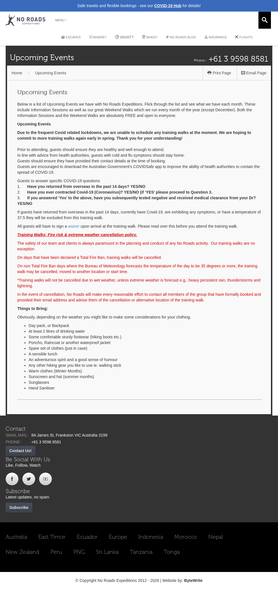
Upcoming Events (50, 73)
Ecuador (87, 536)
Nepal (215, 536)
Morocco (185, 536)
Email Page (253, 73)
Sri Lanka (107, 551)
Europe (118, 536)
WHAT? (124, 37)
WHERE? (98, 37)
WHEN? (150, 37)
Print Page (219, 73)
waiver (73, 226)
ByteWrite (193, 580)
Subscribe (19, 507)
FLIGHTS (243, 37)
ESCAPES (70, 37)
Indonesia (150, 536)
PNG (79, 551)
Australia (16, 536)
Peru (56, 551)
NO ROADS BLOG (181, 37)
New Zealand (22, 551)
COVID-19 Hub (167, 5)
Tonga (172, 551)
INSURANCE (216, 37)
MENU (61, 20)
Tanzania (141, 551)
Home (17, 73)
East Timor (51, 536)
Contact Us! (20, 450)
